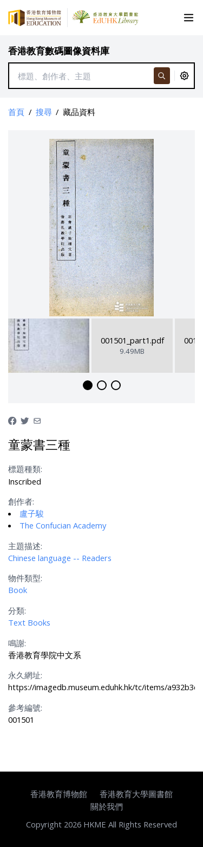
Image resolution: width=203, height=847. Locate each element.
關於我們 (106, 806)
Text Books (29, 622)
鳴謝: (17, 643)
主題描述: (25, 545)
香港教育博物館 (58, 793)
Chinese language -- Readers (60, 557)
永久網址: (25, 675)
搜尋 (44, 111)
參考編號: (25, 707)
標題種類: (25, 468)
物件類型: (25, 577)
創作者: (21, 501)
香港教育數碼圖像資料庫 (58, 50)
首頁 (16, 111)
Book (17, 589)
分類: (17, 610)
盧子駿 (31, 513)
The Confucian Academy (62, 525)
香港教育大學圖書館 (136, 793)
